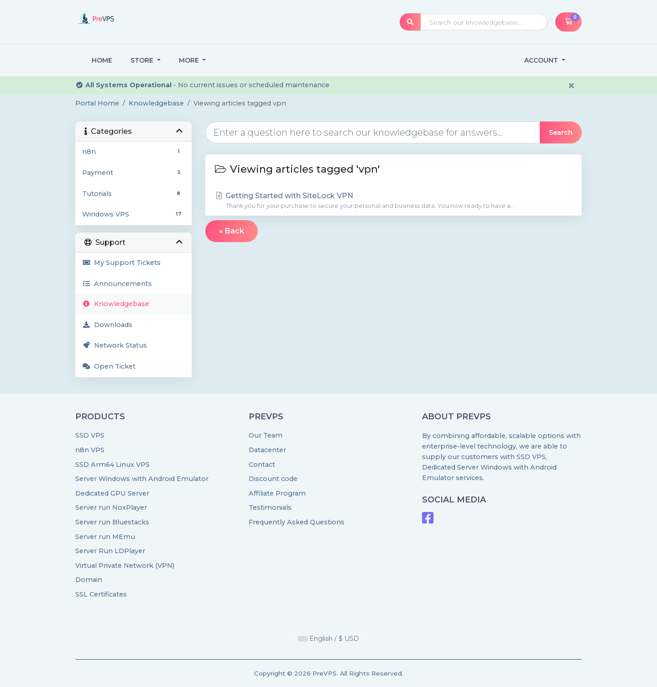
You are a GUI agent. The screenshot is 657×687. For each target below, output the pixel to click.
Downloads (107, 325)
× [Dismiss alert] (571, 85)
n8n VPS (89, 450)
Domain (88, 580)
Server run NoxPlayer (111, 507)
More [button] (190, 60)
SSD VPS (89, 435)
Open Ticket (109, 366)
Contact (262, 464)
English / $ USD (328, 638)
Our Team (265, 435)
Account (542, 60)
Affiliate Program (277, 493)
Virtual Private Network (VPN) (124, 565)
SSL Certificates (101, 594)
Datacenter (267, 450)
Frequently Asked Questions (296, 522)
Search (561, 132)
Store (142, 60)
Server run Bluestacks (112, 522)
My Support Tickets (121, 263)
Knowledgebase (156, 103)
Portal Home (97, 103)
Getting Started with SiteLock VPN (393, 200)
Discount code (273, 479)
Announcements (117, 284)
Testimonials (270, 507)
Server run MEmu (105, 537)
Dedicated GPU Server (112, 493)
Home (102, 60)
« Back (231, 231)
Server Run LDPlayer (110, 551)
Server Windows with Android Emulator (142, 479)
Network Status (114, 345)
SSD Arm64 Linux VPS (112, 464)
